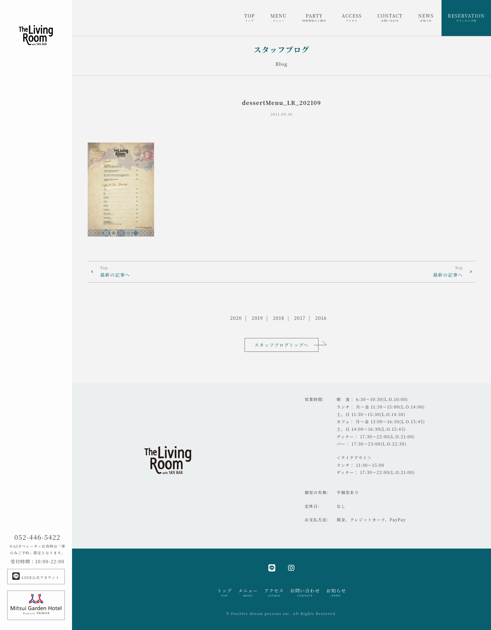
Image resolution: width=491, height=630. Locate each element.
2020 (236, 318)
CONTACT (389, 17)
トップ (224, 592)
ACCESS (352, 17)
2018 (278, 318)
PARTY (314, 17)
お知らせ (336, 592)
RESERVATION (466, 17)
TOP (249, 17)
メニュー (248, 592)
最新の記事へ (184, 271)
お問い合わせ (305, 592)
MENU (279, 17)
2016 (321, 318)
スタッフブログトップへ (281, 344)
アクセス (274, 592)
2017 (299, 318)
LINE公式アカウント (35, 576)
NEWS (426, 17)
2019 (257, 318)
